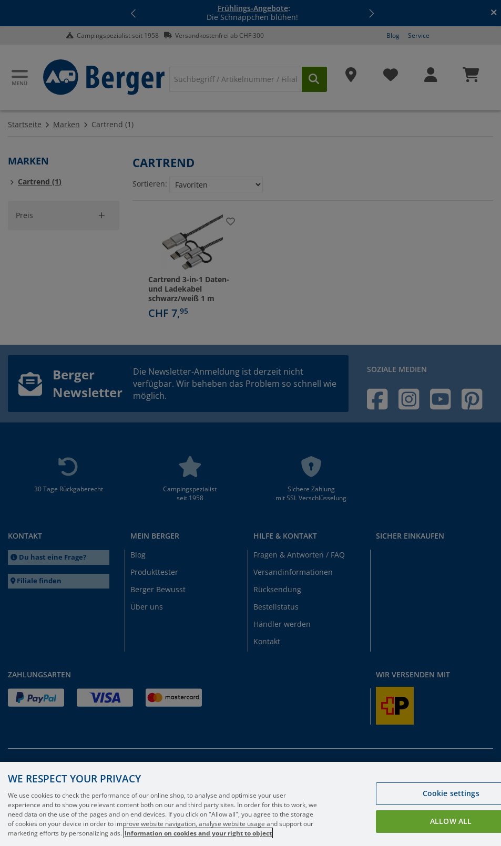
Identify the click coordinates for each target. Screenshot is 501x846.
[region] (250, 804)
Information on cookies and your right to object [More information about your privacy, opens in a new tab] (198, 833)
